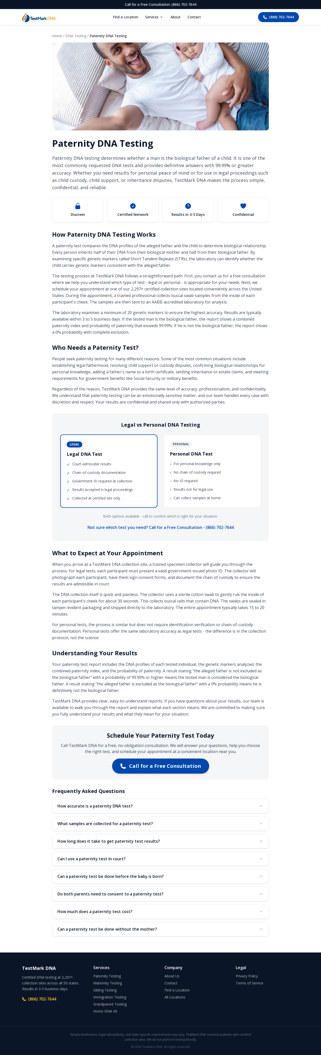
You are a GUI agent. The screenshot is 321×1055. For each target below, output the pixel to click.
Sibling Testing (105, 990)
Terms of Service (249, 983)
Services (154, 17)
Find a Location (125, 17)
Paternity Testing (107, 976)
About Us (172, 976)
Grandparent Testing (110, 1004)
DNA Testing (75, 35)
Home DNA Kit (105, 1011)
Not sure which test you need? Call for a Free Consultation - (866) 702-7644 (161, 527)
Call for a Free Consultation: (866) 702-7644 (160, 4)
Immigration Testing (109, 997)
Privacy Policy (247, 976)
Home (57, 35)
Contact (194, 17)
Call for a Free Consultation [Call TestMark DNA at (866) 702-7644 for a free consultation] (160, 766)
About (176, 17)
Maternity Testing (107, 983)
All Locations (175, 997)
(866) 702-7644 (278, 17)
